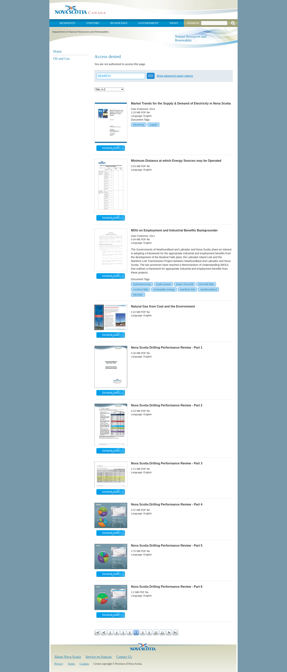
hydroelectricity (142, 284)
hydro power (163, 284)
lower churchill (184, 284)
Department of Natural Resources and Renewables (80, 31)
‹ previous (104, 632)
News (174, 23)
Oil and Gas (61, 58)
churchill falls (206, 284)
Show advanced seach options (175, 75)
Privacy (58, 663)
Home (57, 51)
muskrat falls (140, 289)
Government (149, 23)
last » (175, 632)
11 (162, 632)
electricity (138, 124)
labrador (138, 294)
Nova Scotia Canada (80, 9)
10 (155, 632)
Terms (71, 663)
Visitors (92, 23)
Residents (67, 23)
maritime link (187, 289)
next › (169, 632)
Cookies (84, 663)
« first (97, 632)
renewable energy (164, 289)
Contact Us (124, 657)
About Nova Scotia (67, 657)
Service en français (98, 657)
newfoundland (208, 289)
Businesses (118, 23)
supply (153, 124)
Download (110, 148)
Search (193, 23)
